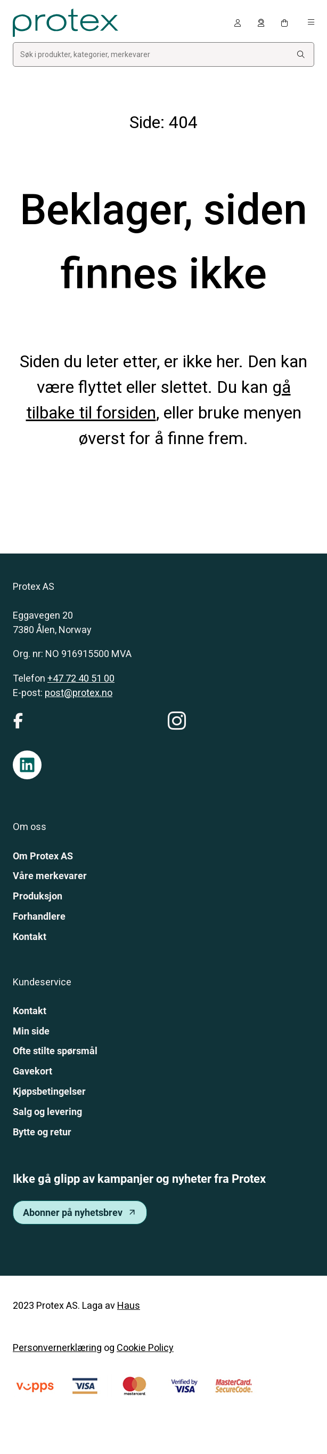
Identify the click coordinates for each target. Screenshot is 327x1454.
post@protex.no (78, 692)
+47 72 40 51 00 (81, 678)
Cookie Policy (145, 1347)
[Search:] (301, 55)
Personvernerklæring (57, 1347)
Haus (128, 1305)
